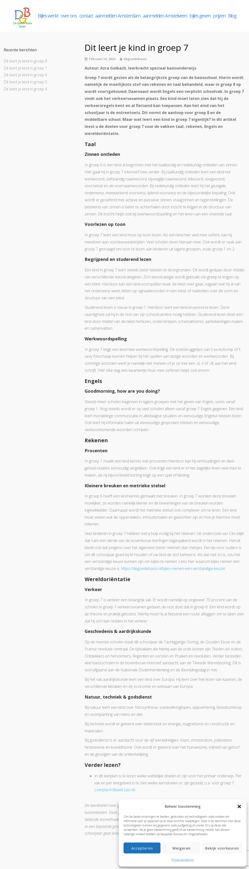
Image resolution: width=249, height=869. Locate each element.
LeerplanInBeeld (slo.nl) (114, 789)
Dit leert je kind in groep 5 (25, 82)
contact (86, 15)
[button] (239, 806)
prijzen (219, 15)
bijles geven (200, 15)
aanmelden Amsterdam (117, 15)
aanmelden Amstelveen (165, 15)
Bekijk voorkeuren (222, 848)
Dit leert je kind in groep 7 (25, 68)
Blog (232, 15)
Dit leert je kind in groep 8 (25, 61)
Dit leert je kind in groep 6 (25, 75)
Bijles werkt (48, 15)
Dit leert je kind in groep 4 (25, 89)
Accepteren (142, 848)
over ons (69, 15)
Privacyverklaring (182, 860)
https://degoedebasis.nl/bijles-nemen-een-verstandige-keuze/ (173, 568)
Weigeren (181, 848)
